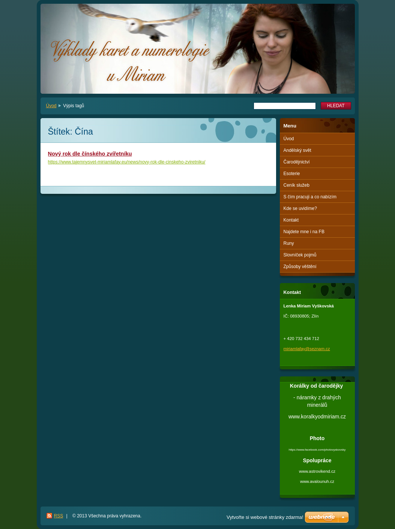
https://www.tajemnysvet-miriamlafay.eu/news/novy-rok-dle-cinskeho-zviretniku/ (127, 162)
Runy (289, 243)
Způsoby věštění (300, 266)
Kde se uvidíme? (300, 208)
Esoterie (292, 173)
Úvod (51, 105)
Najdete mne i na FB (304, 231)
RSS (58, 516)
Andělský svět (297, 150)
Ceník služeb (296, 185)
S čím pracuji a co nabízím (310, 196)
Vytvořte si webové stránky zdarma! (265, 517)
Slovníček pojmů (300, 255)
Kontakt (291, 220)
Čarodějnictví (297, 162)
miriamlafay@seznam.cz (307, 348)
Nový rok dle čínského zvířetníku (90, 154)
